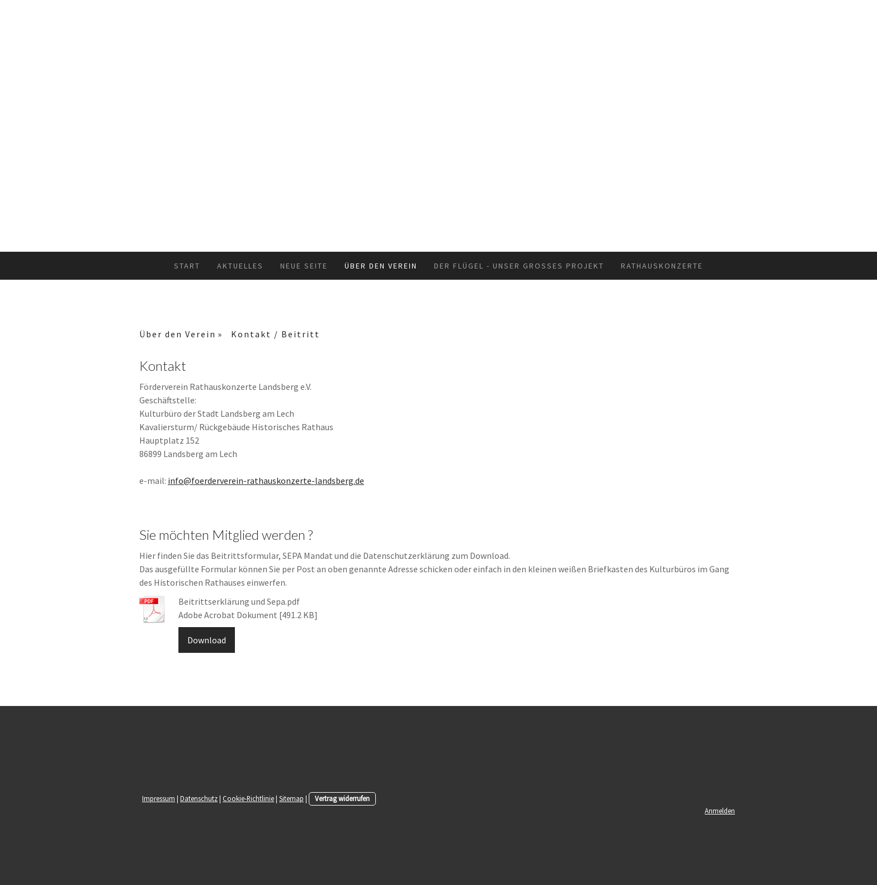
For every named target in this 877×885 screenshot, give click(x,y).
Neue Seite (304, 266)
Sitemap (291, 798)
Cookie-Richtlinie (248, 798)
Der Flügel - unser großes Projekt (519, 266)
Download (206, 640)
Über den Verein (381, 266)
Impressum (158, 798)
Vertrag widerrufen (342, 798)
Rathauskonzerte (662, 266)
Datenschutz (199, 798)
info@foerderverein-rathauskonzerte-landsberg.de (266, 480)
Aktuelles (240, 266)
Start (187, 266)
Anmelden (720, 810)
